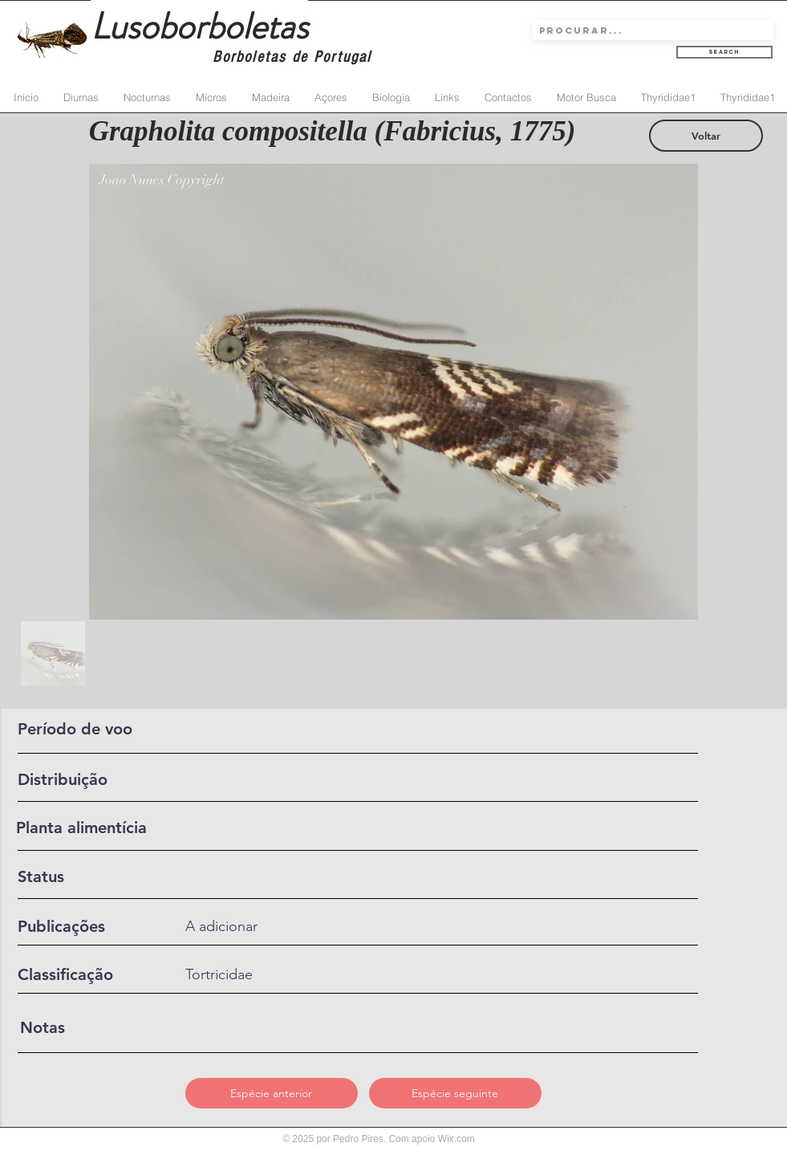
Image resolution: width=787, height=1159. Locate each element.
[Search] (724, 52)
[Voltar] (706, 136)
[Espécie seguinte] (455, 1093)
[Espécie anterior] (271, 1093)
